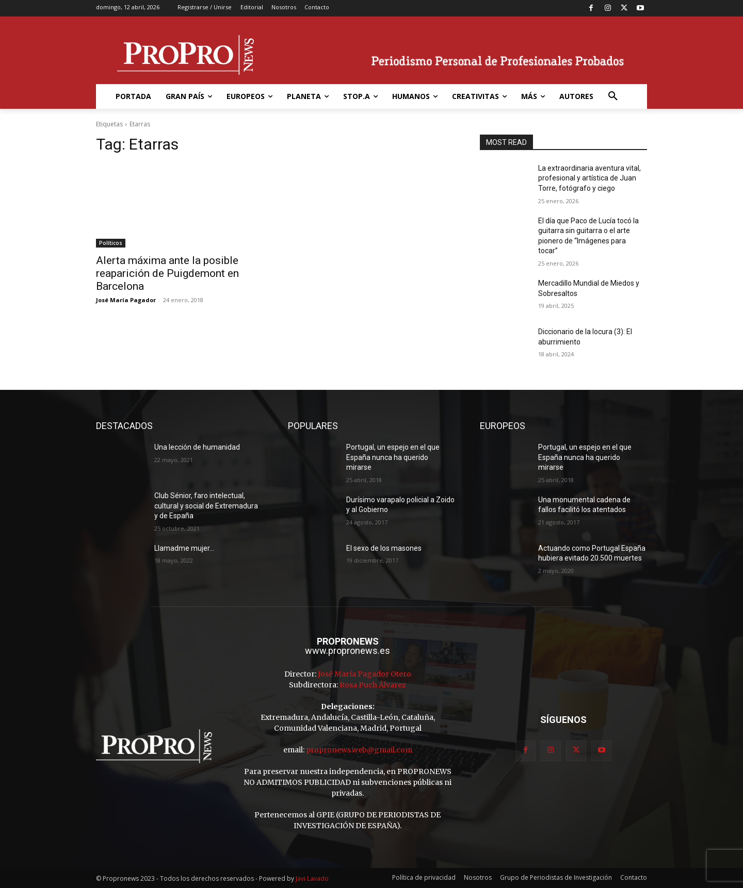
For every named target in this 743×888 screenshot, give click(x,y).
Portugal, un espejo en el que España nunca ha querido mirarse (393, 457)
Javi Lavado (312, 878)
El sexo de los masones (384, 548)
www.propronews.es (347, 650)
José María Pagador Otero (364, 674)
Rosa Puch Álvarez (373, 684)
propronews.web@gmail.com (359, 749)
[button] (613, 96)
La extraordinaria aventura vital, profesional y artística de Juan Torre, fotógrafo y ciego (589, 178)
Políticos (110, 242)
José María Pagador (126, 300)
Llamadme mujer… (184, 548)
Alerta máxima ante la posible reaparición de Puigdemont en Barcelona (167, 273)
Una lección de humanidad (197, 447)
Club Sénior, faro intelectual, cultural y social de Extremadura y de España (206, 505)
